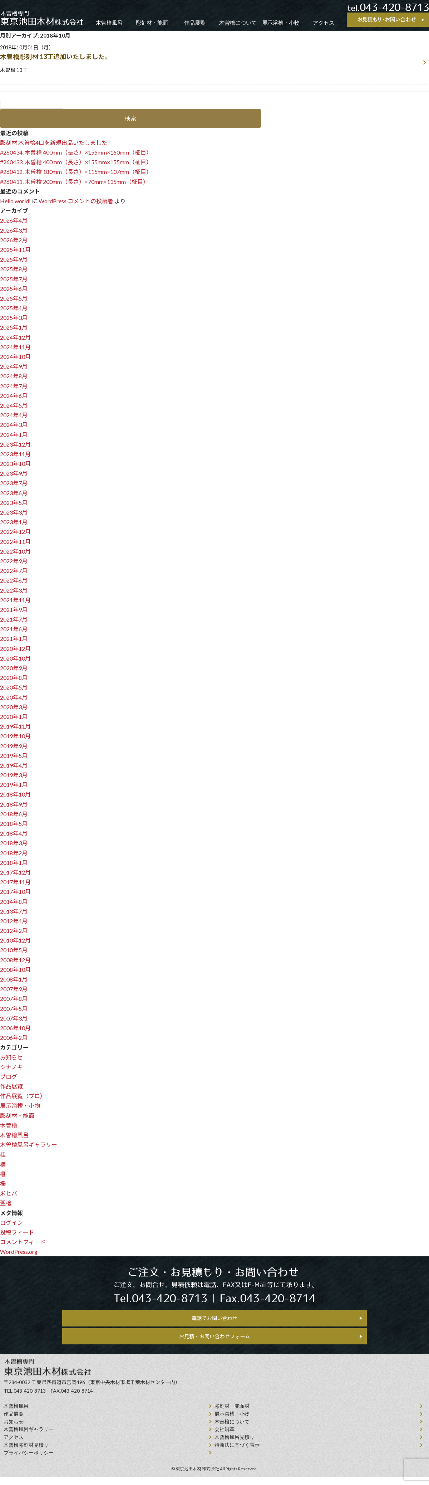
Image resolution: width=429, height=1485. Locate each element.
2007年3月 (14, 1019)
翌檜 (5, 1203)
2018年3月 (14, 843)
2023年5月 (14, 503)
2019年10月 (15, 736)
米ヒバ (8, 1194)
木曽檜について (238, 23)
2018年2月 (14, 853)
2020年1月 (14, 717)
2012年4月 (14, 921)
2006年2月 (14, 1038)
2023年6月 (14, 493)
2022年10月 (15, 552)
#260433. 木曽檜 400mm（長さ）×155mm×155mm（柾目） (76, 162)
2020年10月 (15, 659)
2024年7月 (14, 386)
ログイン (11, 1223)
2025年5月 (14, 299)
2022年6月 (14, 581)
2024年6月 (14, 396)
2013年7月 (14, 912)
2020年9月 (14, 668)
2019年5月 (14, 756)
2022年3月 (14, 591)
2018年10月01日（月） (210, 59)
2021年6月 (14, 629)
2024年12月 (15, 338)
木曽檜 (8, 1126)
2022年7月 (14, 571)
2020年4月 (14, 698)
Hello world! (15, 201)
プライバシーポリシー (29, 1460)
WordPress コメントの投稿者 (76, 201)
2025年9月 (14, 260)
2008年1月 (14, 980)
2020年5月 (14, 688)
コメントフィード (23, 1242)
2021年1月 (14, 639)
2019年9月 (14, 746)
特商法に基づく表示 (237, 1452)
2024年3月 (14, 425)
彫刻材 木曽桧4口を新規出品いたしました (53, 143)
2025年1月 (14, 328)
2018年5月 (14, 824)
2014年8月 (14, 902)
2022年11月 (15, 542)
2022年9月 (14, 561)
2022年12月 (15, 532)
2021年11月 (15, 600)
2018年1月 (14, 863)
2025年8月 (14, 269)
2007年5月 (14, 1009)
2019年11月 (15, 727)
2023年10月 (15, 464)
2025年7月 (14, 279)
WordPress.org (19, 1252)
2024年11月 (15, 347)
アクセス (323, 23)
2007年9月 (14, 989)
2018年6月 (14, 814)
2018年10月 (15, 795)
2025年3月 (14, 318)
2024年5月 (14, 406)
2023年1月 (14, 522)
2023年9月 (14, 474)
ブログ (8, 1077)
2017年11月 (15, 882)
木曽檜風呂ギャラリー (28, 1145)
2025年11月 (15, 250)
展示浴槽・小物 (281, 23)
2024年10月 (15, 357)
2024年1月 (14, 435)
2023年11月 (15, 454)
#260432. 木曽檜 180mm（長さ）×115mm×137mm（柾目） (76, 172)
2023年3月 (14, 513)
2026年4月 (14, 221)
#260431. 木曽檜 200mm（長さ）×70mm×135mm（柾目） (74, 182)
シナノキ (11, 1067)
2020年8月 (14, 678)
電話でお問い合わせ (214, 1319)
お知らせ (11, 1058)
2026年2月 (14, 240)
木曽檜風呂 (109, 23)
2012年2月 (14, 931)
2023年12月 (15, 445)
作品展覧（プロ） (23, 1096)
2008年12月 (15, 960)
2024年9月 (14, 367)
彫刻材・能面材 (232, 1413)
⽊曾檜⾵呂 (16, 1413)
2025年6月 (14, 289)
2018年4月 (14, 834)
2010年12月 (15, 941)
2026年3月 (14, 231)
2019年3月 (14, 775)
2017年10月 (15, 892)
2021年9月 (14, 610)
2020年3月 (14, 707)
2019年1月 (14, 785)
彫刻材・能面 (152, 23)
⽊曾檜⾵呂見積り (234, 1444)
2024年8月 (14, 376)
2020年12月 (15, 649)
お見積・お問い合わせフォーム (214, 1341)
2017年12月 (15, 873)
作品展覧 (195, 23)
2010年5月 (14, 950)
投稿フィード (17, 1233)
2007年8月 (14, 999)
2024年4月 (14, 415)
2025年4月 (14, 308)
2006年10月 (15, 1028)
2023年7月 (14, 483)
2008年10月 (15, 970)
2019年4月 (14, 766)
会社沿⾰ (224, 1437)
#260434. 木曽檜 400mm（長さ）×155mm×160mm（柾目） (76, 153)
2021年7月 (14, 620)
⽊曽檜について (232, 1429)
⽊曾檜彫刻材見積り (26, 1452)
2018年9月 (14, 805)
